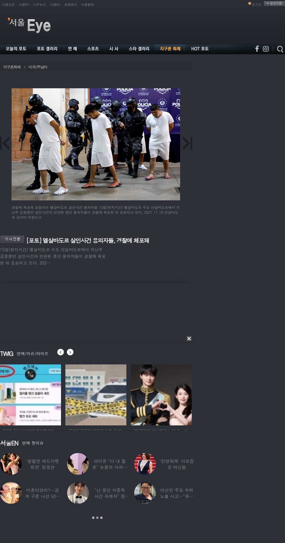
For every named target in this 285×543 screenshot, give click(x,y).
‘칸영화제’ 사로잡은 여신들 (177, 464)
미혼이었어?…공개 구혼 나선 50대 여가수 (42, 496)
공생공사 (70, 4)
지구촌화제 (12, 67)
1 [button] (93, 518)
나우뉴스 (39, 4)
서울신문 (8, 4)
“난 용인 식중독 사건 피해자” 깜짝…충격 (109, 496)
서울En (55, 4)
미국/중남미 (37, 67)
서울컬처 (87, 4)
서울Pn (24, 4)
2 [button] (97, 518)
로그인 (256, 4)
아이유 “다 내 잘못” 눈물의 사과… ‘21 (109, 467)
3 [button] (101, 518)
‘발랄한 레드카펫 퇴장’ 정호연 (42, 464)
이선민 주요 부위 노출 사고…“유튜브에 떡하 (177, 496)
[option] (30, 394)
